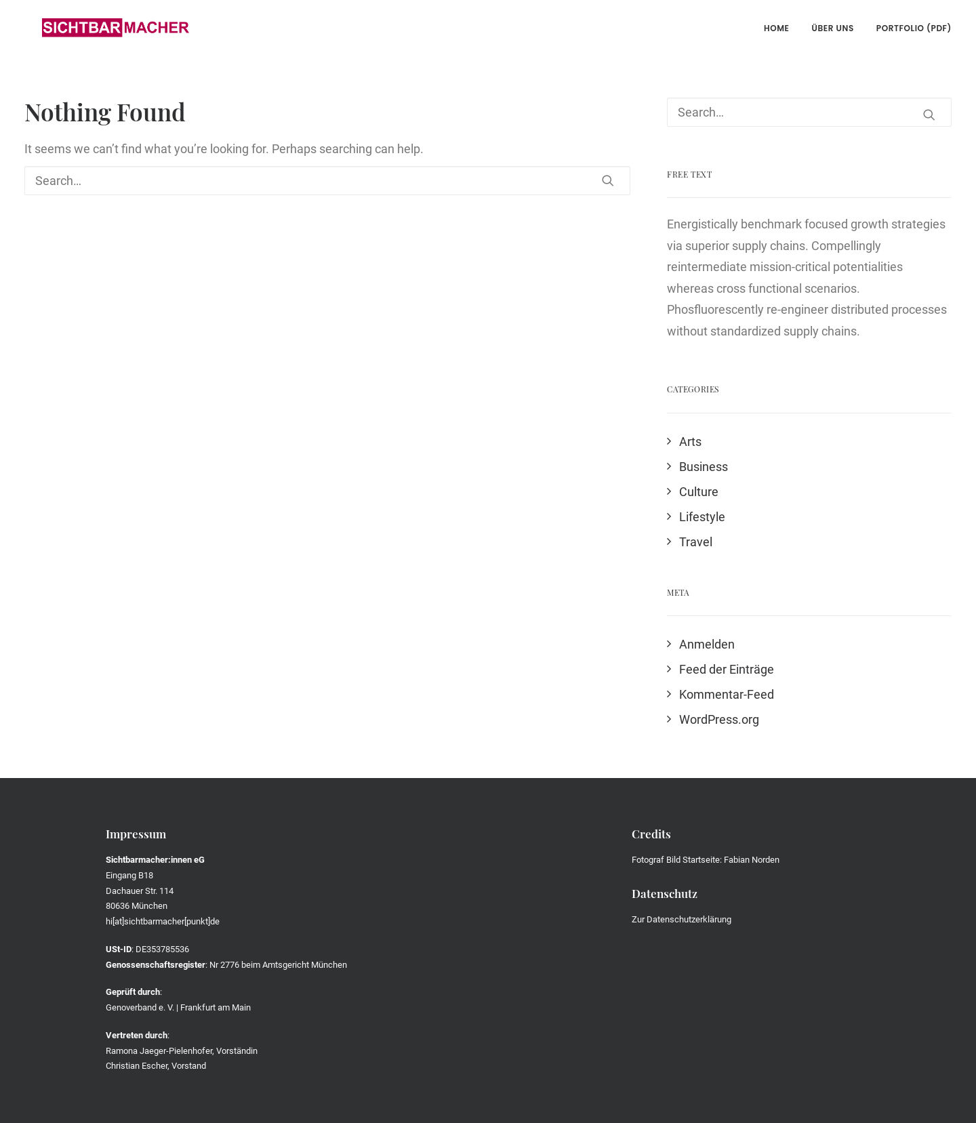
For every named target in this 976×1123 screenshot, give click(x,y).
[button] (608, 180)
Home (777, 28)
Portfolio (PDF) (914, 28)
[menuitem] (781, 28)
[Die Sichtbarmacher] (97, 28)
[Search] (327, 180)
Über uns (833, 28)
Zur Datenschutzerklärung (681, 919)
